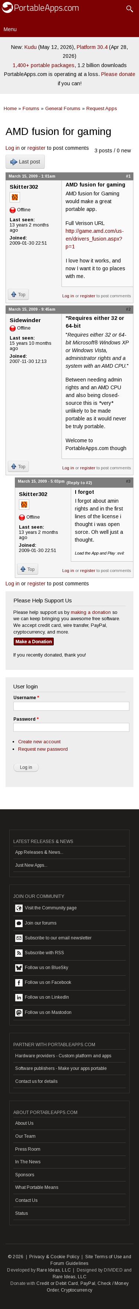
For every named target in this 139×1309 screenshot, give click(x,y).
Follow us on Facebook (43, 982)
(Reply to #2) (79, 482)
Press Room (27, 1149)
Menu (10, 29)
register (36, 148)
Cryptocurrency (76, 1290)
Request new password (43, 749)
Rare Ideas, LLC (54, 1270)
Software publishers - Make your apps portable (61, 1068)
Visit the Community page (46, 908)
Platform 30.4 (92, 47)
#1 (128, 176)
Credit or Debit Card (57, 1283)
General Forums (62, 108)
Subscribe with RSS (39, 953)
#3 (128, 481)
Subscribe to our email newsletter (53, 938)
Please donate (118, 74)
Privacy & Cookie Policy (54, 1256)
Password (26, 719)
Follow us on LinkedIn (42, 997)
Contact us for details (36, 1081)
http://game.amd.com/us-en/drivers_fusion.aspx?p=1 (95, 238)
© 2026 (15, 1256)
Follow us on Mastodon (43, 1013)
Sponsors (24, 1174)
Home (10, 108)
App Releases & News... (39, 852)
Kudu (30, 47)
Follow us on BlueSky (41, 968)
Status (21, 1213)
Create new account (39, 741)
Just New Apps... (31, 865)
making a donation (91, 612)
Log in (13, 148)
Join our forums (35, 923)
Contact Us (26, 1200)
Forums (31, 108)
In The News (27, 1161)
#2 (128, 309)
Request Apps (101, 108)
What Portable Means (36, 1187)
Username (26, 697)
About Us (24, 1123)
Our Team (25, 1136)
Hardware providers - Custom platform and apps (63, 1055)
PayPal (87, 1283)
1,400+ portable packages (44, 65)
